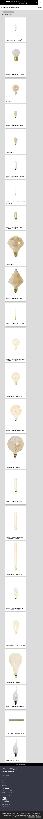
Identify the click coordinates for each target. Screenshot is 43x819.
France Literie (5, 787)
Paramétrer (31, 816)
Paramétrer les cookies (7, 804)
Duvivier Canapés (6, 775)
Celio (3, 779)
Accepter (38, 816)
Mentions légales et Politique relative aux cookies (13, 803)
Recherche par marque (7, 792)
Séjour (3, 782)
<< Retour (39, 7)
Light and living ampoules (13, 7)
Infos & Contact (5, 806)
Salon (3, 780)
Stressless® (4, 777)
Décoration (4, 7)
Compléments (5, 784)
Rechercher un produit (7, 791)
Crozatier (4, 774)
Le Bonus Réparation (6, 796)
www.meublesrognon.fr (7, 808)
